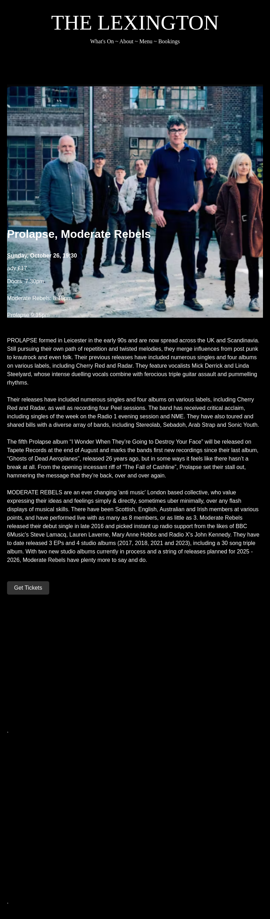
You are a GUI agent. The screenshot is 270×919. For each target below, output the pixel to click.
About (127, 41)
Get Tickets (28, 588)
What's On (102, 41)
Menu (145, 41)
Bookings (169, 41)
